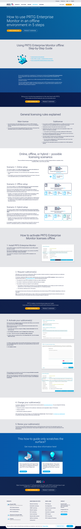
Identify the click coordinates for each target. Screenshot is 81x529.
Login (67, 1)
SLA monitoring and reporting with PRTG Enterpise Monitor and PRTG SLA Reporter (29, 465)
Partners (41, 4)
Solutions (23, 4)
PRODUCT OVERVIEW (48, 101)
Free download (14, 30)
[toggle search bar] (73, 5)
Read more (23, 471)
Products (17, 4)
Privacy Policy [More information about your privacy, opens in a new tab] (45, 526)
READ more (46, 471)
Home (8, 7)
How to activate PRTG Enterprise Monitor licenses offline (42, 60)
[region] (40, 526)
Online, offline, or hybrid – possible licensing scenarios (42, 58)
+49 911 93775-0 (64, 511)
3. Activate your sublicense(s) (59, 413)
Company (57, 1)
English (72, 1)
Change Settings (60, 526)
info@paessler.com (64, 509)
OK (69, 526)
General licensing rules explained (37, 56)
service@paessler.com (30, 278)
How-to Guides (15, 7)
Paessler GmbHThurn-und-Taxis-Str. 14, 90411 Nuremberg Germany (65, 505)
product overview (30, 30)
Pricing (29, 4)
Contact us (63, 1)
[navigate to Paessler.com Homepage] (10, 4)
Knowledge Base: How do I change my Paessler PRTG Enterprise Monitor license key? (51, 466)
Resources (35, 4)
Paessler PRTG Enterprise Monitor (55, 75)
